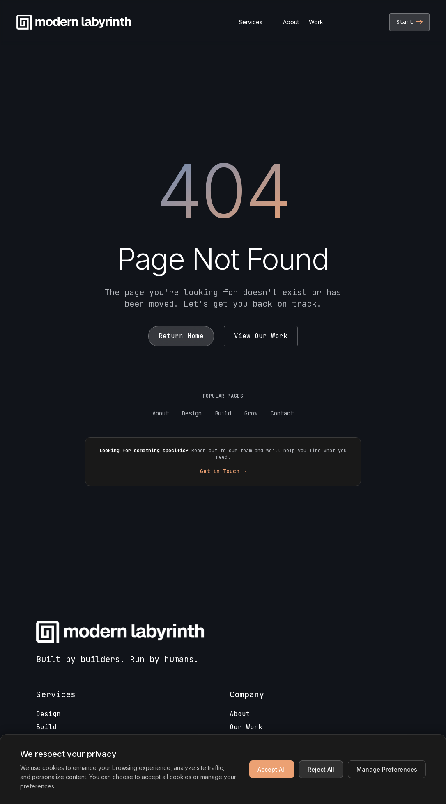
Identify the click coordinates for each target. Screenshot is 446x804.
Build (223, 413)
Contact (282, 413)
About (291, 21)
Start (409, 21)
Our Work (246, 727)
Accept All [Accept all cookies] (271, 769)
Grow (250, 413)
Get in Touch (223, 471)
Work (316, 21)
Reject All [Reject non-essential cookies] (321, 769)
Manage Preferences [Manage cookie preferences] (386, 769)
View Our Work (260, 336)
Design (192, 413)
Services (256, 21)
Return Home (181, 336)
